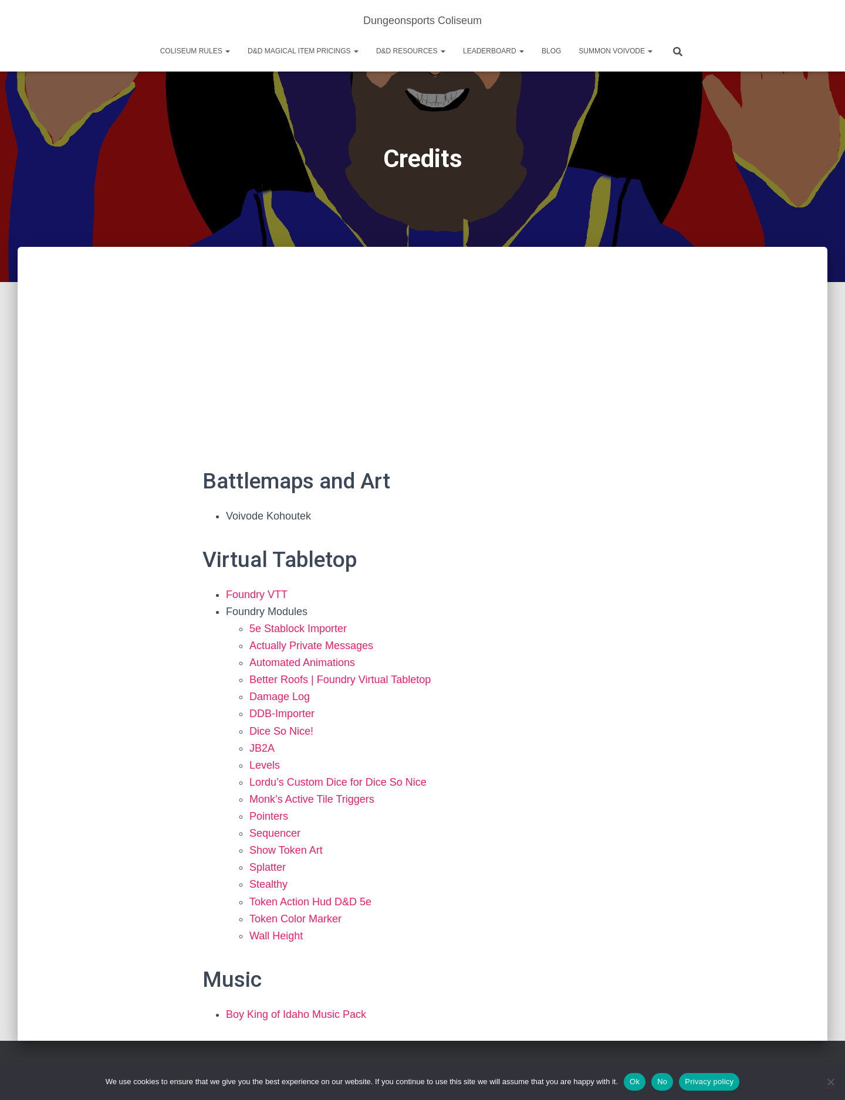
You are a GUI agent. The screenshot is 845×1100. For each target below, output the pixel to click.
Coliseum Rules (195, 51)
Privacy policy (709, 1081)
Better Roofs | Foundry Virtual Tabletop (340, 679)
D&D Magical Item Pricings (303, 51)
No (662, 1081)
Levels (264, 765)
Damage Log (279, 696)
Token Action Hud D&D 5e (310, 902)
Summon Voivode (616, 51)
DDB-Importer (282, 713)
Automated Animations (302, 662)
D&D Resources (410, 51)
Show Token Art (286, 850)
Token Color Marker (295, 919)
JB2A (262, 748)
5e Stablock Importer (298, 628)
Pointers (268, 816)
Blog (551, 51)
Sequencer (274, 833)
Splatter (267, 867)
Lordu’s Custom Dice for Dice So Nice (338, 782)
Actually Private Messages (311, 645)
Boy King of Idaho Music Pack (296, 1014)
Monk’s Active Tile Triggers (311, 799)
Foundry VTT (257, 594)
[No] (830, 1082)
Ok (635, 1081)
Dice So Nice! (281, 731)
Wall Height (276, 936)
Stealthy (268, 884)
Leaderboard (493, 51)
